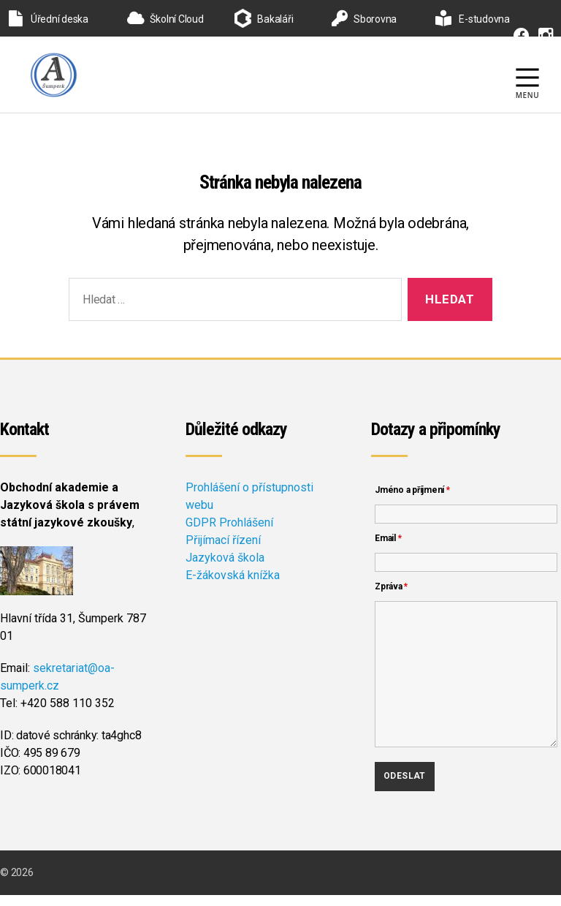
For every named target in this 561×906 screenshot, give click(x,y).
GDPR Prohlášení (229, 533)
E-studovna (472, 19)
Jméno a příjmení (412, 501)
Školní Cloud (165, 19)
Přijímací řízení (223, 551)
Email (388, 549)
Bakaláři (275, 19)
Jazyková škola (225, 568)
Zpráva (391, 597)
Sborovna (364, 19)
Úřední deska (48, 19)
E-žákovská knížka (233, 586)
